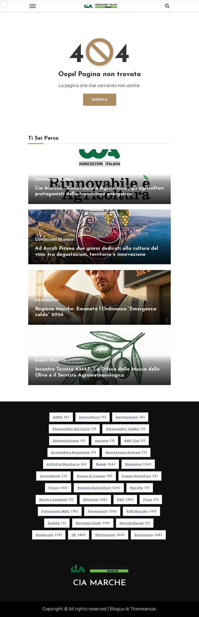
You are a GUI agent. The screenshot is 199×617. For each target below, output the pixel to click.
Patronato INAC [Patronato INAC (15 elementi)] (59, 511)
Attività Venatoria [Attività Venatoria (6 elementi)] (66, 464)
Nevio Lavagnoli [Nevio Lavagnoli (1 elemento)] (56, 499)
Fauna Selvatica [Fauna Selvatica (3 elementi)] (140, 476)
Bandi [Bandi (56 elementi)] (105, 464)
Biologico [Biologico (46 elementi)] (138, 464)
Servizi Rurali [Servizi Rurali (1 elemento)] (135, 523)
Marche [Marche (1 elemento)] (139, 487)
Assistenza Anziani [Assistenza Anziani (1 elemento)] (126, 452)
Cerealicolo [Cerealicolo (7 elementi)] (53, 476)
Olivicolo (58, 360)
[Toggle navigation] (32, 6)
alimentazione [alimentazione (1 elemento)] (69, 440)
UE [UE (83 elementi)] (79, 535)
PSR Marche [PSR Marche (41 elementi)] (141, 511)
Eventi (41, 360)
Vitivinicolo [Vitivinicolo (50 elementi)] (110, 535)
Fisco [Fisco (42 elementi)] (58, 487)
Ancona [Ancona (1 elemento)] (105, 440)
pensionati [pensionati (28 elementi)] (102, 511)
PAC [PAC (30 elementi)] (125, 499)
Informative (46, 300)
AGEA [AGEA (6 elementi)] (61, 417)
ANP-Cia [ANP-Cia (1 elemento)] (134, 440)
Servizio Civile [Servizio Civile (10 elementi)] (93, 523)
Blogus (117, 609)
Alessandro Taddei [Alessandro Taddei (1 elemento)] (126, 429)
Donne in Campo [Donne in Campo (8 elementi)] (94, 476)
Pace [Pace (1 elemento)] (150, 499)
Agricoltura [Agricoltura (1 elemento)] (92, 417)
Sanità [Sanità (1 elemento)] (57, 523)
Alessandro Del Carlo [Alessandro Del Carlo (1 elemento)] (74, 429)
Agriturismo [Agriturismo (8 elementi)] (130, 417)
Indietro (99, 99)
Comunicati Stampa (54, 179)
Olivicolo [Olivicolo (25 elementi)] (95, 499)
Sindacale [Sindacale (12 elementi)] (49, 535)
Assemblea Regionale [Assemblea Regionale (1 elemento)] (73, 452)
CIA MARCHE (99, 583)
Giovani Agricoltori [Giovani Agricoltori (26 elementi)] (98, 487)
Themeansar (143, 609)
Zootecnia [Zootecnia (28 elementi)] (148, 535)
